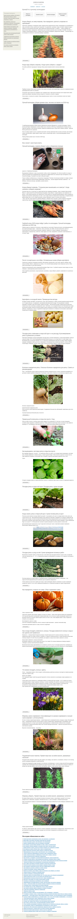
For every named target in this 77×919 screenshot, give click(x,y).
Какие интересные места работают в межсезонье (35, 856)
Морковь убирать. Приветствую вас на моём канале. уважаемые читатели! (46, 796)
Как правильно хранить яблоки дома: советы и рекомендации (37, 849)
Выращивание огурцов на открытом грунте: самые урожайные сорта (39, 877)
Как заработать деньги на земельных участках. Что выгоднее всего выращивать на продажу (12, 23)
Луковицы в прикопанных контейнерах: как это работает (36, 880)
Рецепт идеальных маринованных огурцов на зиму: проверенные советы (40, 853)
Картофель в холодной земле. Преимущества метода (39, 299)
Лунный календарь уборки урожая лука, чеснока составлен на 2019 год (45, 102)
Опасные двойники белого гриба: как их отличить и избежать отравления (40, 911)
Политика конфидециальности (30, 916)
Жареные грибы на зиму (29, 891)
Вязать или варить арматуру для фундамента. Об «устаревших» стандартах (41, 892)
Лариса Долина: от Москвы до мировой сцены (34, 872)
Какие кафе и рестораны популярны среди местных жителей (37, 840)
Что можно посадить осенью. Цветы (34, 670)
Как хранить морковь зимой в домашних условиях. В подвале (37, 888)
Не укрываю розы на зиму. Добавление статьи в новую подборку (38, 886)
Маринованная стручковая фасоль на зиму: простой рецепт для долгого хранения (42, 882)
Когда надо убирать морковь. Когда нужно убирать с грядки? (41, 65)
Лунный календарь (51, 14)
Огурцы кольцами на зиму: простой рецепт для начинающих (36, 841)
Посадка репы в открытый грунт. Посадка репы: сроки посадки (42, 486)
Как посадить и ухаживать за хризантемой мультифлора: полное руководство (41, 857)
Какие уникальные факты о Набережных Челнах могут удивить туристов (40, 854)
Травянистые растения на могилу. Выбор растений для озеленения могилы (11, 38)
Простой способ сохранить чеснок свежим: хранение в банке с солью (39, 864)
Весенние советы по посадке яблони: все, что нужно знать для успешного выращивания (43, 875)
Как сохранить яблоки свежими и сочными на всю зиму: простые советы (39, 846)
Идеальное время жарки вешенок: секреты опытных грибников (38, 909)
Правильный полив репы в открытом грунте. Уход (38, 419)
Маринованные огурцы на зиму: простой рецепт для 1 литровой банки (39, 851)
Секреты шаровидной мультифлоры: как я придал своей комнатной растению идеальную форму (45, 860)
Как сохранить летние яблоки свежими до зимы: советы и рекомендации (39, 844)
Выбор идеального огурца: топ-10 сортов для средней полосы (38, 876)
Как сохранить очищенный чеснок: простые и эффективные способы (39, 866)
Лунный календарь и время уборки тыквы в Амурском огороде (42, 146)
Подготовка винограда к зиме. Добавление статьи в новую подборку (39, 898)
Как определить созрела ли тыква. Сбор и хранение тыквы (41, 590)
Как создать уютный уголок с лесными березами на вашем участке (39, 902)
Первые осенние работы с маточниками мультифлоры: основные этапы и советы (42, 859)
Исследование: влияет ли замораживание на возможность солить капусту (40, 905)
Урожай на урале (39, 14)
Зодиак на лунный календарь (62, 14)
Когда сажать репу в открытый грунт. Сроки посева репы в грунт (43, 514)
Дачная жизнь (38, 2)
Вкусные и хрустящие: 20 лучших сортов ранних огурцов (36, 879)
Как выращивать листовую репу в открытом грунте (38, 451)
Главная (32, 6)
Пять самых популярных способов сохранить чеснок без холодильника (40, 863)
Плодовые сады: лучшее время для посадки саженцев (36, 885)
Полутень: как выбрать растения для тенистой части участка (37, 899)
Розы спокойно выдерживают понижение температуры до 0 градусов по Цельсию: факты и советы (46, 904)
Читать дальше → (26, 60)
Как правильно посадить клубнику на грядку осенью (35, 867)
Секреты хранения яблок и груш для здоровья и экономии (36, 843)
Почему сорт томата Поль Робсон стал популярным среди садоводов (39, 901)
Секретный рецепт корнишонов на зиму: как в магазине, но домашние (39, 838)
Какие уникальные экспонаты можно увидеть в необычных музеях (38, 850)
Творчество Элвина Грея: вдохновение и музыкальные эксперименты (39, 862)
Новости (38, 6)
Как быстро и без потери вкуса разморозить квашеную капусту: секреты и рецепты (42, 906)
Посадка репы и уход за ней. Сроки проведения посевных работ (43, 552)
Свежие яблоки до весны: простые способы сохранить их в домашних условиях (41, 847)
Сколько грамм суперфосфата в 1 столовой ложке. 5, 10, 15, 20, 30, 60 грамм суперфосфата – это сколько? (48, 896)
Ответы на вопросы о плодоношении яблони (34, 873)
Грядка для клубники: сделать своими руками (34, 869)
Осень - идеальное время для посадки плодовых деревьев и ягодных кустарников (42, 883)
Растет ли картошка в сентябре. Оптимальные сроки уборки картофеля (45, 260)
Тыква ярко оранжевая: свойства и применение (34, 889)
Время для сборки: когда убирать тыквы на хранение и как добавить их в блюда (42, 870)
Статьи (43, 6)
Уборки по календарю (28, 14)
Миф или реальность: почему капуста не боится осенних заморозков (39, 908)
